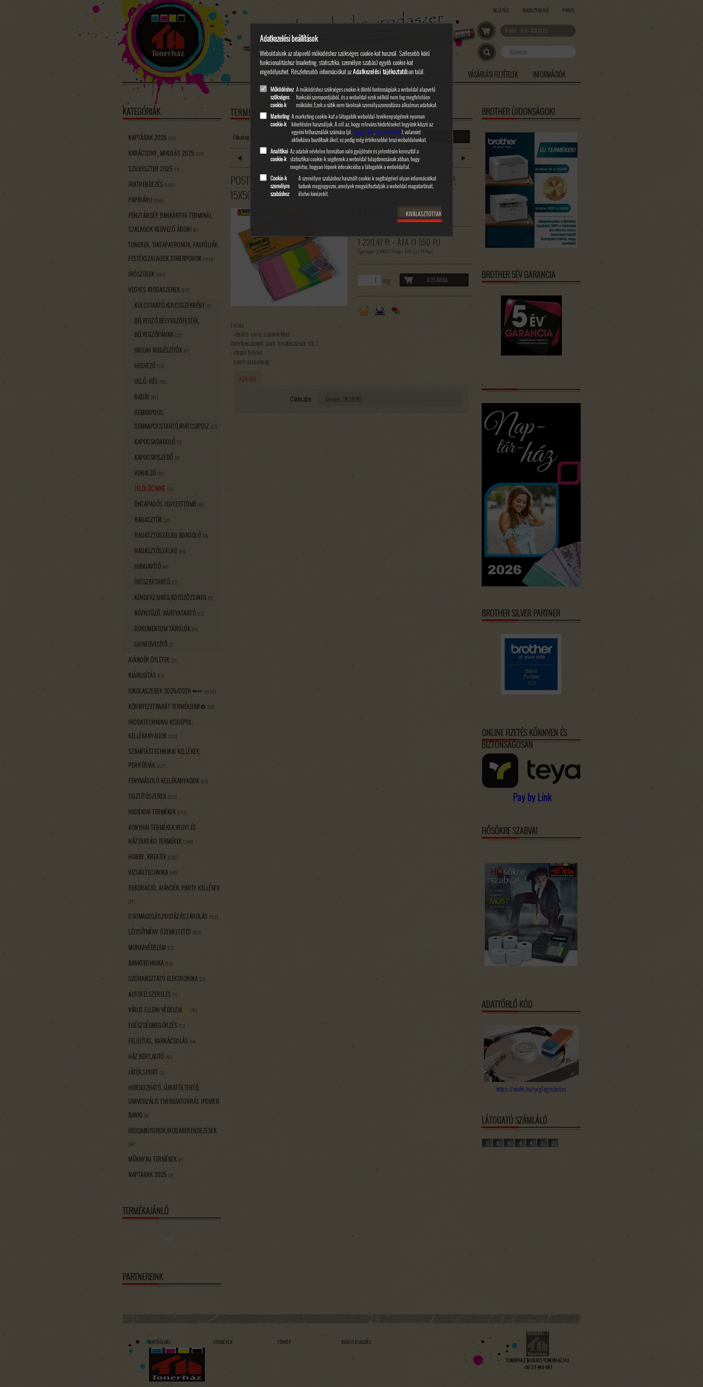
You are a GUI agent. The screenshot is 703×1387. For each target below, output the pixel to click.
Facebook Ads (388, 132)
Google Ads (363, 132)
